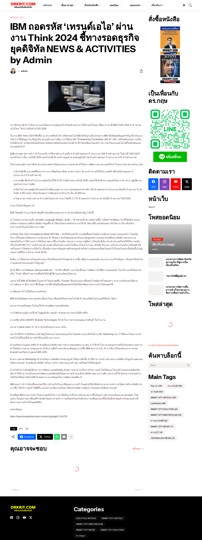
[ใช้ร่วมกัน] (140, 71)
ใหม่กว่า (15, 489)
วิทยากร (156, 386)
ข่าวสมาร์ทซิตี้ (159, 420)
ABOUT (151, 207)
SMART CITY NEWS (162, 426)
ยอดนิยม (114, 5)
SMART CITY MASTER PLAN (166, 415)
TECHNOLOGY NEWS (163, 438)
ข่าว (22, 17)
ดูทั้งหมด (136, 448)
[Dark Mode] (182, 5)
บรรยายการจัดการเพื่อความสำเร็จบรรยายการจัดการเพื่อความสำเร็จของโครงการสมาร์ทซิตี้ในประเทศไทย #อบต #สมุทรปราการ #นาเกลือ (179, 289)
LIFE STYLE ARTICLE (86, 518)
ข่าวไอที (157, 391)
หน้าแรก (47, 5)
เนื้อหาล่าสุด (67, 5)
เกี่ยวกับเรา (156, 5)
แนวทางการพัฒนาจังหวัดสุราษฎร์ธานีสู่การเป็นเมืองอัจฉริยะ (178, 262)
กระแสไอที (175, 386)
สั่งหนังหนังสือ (91, 5)
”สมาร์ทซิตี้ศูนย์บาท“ (176, 275)
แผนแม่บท (135, 5)
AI (27, 429)
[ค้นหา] (189, 5)
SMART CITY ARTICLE (163, 397)
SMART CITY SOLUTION (164, 409)
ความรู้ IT (156, 432)
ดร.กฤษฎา (80, 535)
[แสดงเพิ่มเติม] (71, 437)
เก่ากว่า (138, 489)
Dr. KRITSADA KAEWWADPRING (163, 345)
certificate (158, 403)
